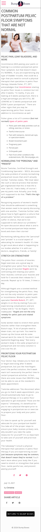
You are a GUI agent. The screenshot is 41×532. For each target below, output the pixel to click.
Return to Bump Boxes (20, 513)
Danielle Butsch (17, 300)
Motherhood (9, 492)
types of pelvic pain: (18, 121)
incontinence (25, 87)
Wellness (18, 492)
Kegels (26, 269)
